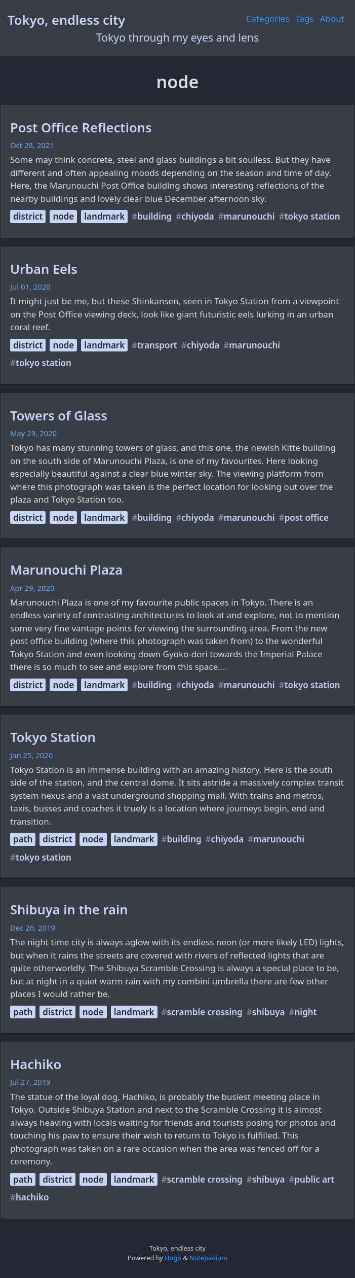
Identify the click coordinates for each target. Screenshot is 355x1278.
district (28, 216)
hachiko (32, 1197)
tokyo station (312, 216)
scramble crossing (205, 1012)
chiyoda (197, 216)
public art (314, 1179)
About (332, 18)
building (154, 216)
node (63, 216)
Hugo (173, 1257)
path (22, 839)
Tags (305, 18)
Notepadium (208, 1257)
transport (157, 345)
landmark (104, 216)
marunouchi (249, 216)
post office (307, 517)
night (305, 1012)
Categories (268, 18)
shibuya (268, 1012)
